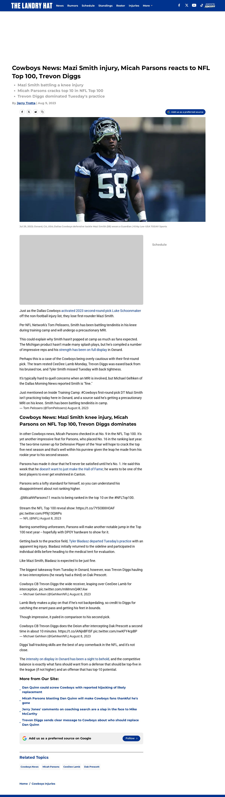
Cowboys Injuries (43, 740)
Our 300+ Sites (156, 766)
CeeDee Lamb (71, 723)
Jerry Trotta (26, 103)
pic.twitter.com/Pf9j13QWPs (41, 513)
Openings (67, 766)
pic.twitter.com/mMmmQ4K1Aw (63, 589)
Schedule (88, 5)
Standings (105, 5)
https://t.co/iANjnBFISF (75, 631)
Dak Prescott (91, 723)
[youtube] (194, 5)
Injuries (134, 5)
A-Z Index (117, 780)
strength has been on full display (83, 350)
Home (24, 740)
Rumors (72, 5)
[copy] (42, 111)
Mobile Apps (194, 766)
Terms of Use (155, 773)
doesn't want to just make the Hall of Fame (71, 469)
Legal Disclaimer (32, 780)
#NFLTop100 (124, 498)
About (24, 766)
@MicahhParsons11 (35, 498)
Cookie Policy (195, 773)
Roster (120, 5)
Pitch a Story (69, 773)
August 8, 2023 (78, 408)
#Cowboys (89, 392)
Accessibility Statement (77, 780)
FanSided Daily (31, 773)
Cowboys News (29, 723)
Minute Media (24, 790)
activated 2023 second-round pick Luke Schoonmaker (101, 311)
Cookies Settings (157, 780)
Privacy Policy (120, 773)
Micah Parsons (51, 723)
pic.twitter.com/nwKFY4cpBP (115, 631)
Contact (116, 766)
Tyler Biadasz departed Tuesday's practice (100, 541)
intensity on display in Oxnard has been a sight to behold (67, 659)
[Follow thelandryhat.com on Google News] (131, 695)
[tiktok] (201, 5)
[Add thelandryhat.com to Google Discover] (185, 112)
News (60, 5)
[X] (186, 5)
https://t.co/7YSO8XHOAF (95, 508)
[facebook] (179, 5)
